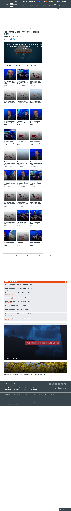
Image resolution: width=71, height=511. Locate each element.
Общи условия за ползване (11, 400)
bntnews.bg (8, 389)
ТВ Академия (8, 395)
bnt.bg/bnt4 (34, 389)
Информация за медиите (28, 395)
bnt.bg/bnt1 (25, 387)
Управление (41, 394)
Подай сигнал (54, 394)
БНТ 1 (24, 5)
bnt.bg (7, 387)
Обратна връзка (27, 402)
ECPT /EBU (37, 402)
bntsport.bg (17, 387)
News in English (8, 397)
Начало (6, 28)
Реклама (57, 8)
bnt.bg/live (16, 389)
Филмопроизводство (13, 394)
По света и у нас (20, 28)
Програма (36, 394)
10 (33, 255)
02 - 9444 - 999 (60, 388)
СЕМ (33, 402)
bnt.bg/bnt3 (34, 387)
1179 (45, 255)
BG (65, 5)
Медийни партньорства (44, 395)
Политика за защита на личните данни (26, 400)
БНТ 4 (44, 5)
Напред (59, 394)
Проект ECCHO (43, 402)
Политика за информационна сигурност (14, 402)
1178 (40, 255)
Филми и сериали (29, 394)
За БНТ (6, 394)
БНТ (16, 1)
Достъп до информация (17, 395)
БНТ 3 (37, 5)
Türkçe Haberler (15, 397)
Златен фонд (22, 394)
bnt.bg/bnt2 (25, 389)
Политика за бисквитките (42, 400)
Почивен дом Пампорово (56, 395)
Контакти (47, 394)
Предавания (12, 28)
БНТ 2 (31, 5)
